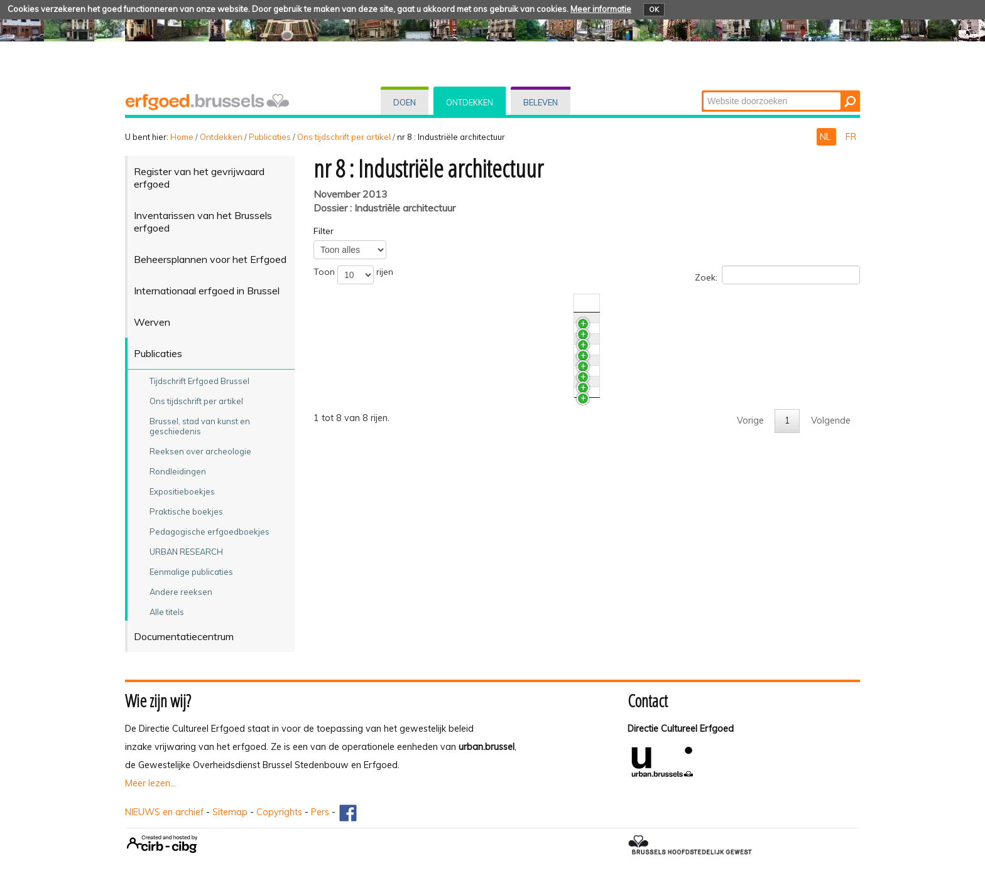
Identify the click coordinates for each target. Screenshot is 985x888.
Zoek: (777, 274)
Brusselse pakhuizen (382, 511)
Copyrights (279, 812)
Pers (320, 812)
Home (181, 137)
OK (654, 9)
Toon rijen (353, 274)
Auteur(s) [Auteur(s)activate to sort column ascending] (797, 303)
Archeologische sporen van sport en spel (425, 347)
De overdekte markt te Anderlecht (410, 475)
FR (851, 136)
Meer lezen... (150, 783)
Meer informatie (600, 9)
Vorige (750, 571)
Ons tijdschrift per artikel (344, 137)
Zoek (702, 91)
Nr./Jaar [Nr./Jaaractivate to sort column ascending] (738, 303)
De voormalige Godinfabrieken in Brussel (424, 452)
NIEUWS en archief (164, 812)
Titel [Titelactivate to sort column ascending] (349, 303)
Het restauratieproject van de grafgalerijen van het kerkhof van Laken (485, 406)
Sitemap (230, 812)
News (352, 323)
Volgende (831, 571)
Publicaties (270, 137)
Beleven (540, 102)
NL (826, 136)
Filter (323, 231)
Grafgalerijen (366, 429)
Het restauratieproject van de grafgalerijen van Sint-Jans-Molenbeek (483, 382)
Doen (404, 102)
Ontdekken (469, 102)
